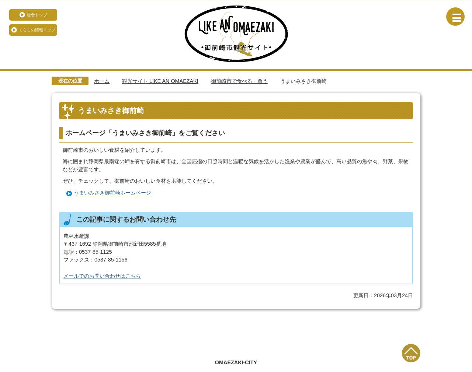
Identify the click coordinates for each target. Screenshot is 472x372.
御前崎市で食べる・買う (239, 81)
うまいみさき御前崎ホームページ (112, 193)
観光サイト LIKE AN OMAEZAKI (160, 81)
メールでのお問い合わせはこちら (102, 276)
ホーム (102, 81)
